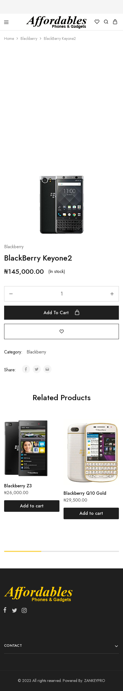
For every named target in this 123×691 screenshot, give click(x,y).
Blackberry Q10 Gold (85, 493)
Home (9, 38)
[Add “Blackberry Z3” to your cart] (31, 506)
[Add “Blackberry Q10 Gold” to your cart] (91, 513)
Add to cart (62, 312)
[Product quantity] (61, 293)
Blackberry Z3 (18, 486)
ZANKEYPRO (94, 680)
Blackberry (29, 38)
